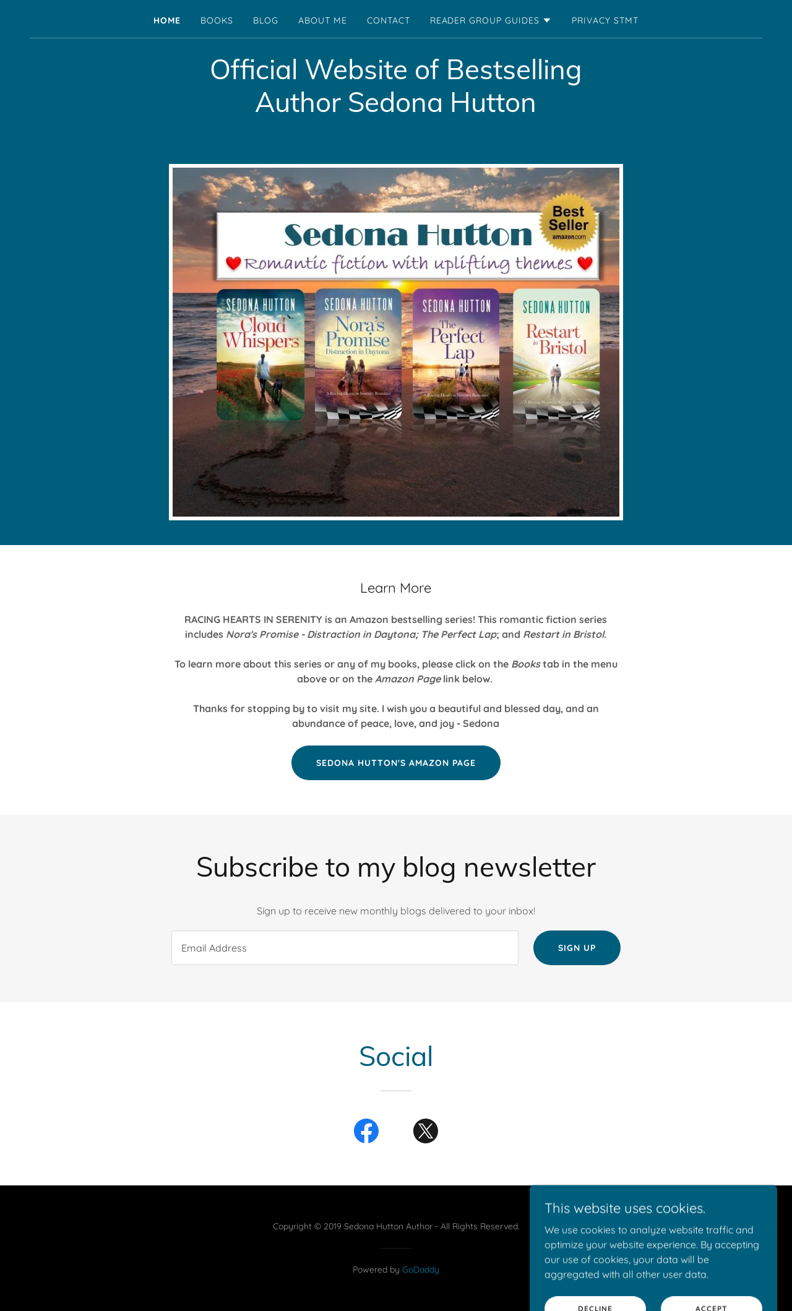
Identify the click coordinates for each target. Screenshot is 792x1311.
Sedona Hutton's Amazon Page (396, 762)
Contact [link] (388, 20)
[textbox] (344, 948)
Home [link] (167, 20)
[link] (366, 1133)
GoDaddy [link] (420, 1269)
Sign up (577, 947)
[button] (491, 20)
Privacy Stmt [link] (605, 20)
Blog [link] (265, 20)
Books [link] (216, 20)
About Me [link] (322, 20)
